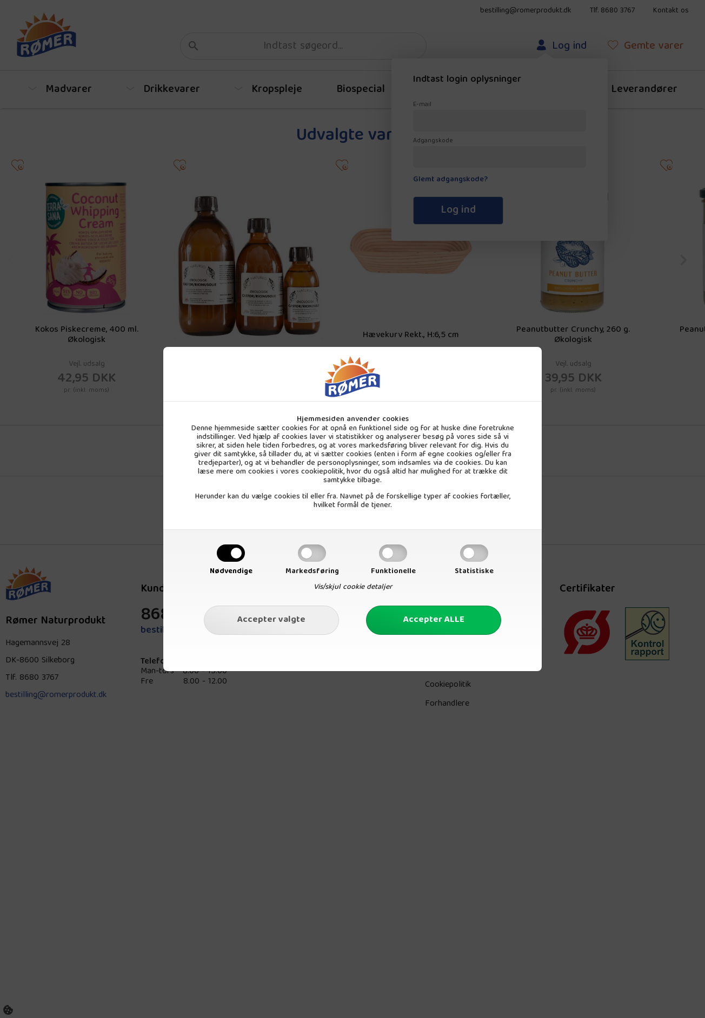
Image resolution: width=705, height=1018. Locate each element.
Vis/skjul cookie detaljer (353, 587)
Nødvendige (231, 571)
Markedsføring (312, 571)
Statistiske (474, 571)
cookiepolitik (322, 471)
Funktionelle (393, 571)
